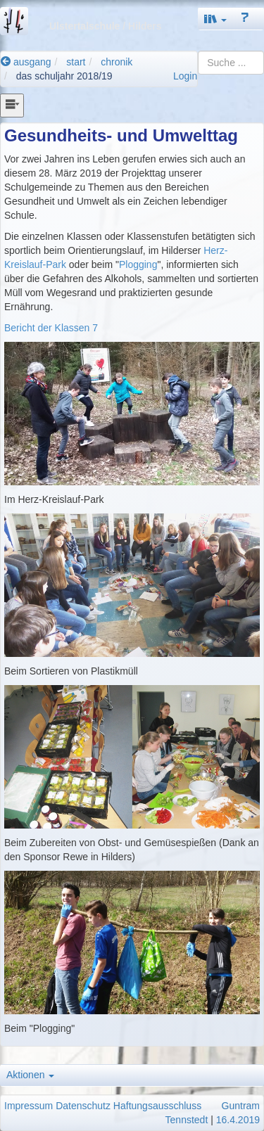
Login (185, 76)
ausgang (26, 62)
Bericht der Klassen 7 (51, 327)
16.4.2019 (238, 1119)
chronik (116, 62)
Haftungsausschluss (157, 1105)
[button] (215, 19)
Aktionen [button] (30, 1074)
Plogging (138, 264)
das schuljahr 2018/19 (64, 76)
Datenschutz (83, 1105)
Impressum (28, 1105)
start (75, 62)
